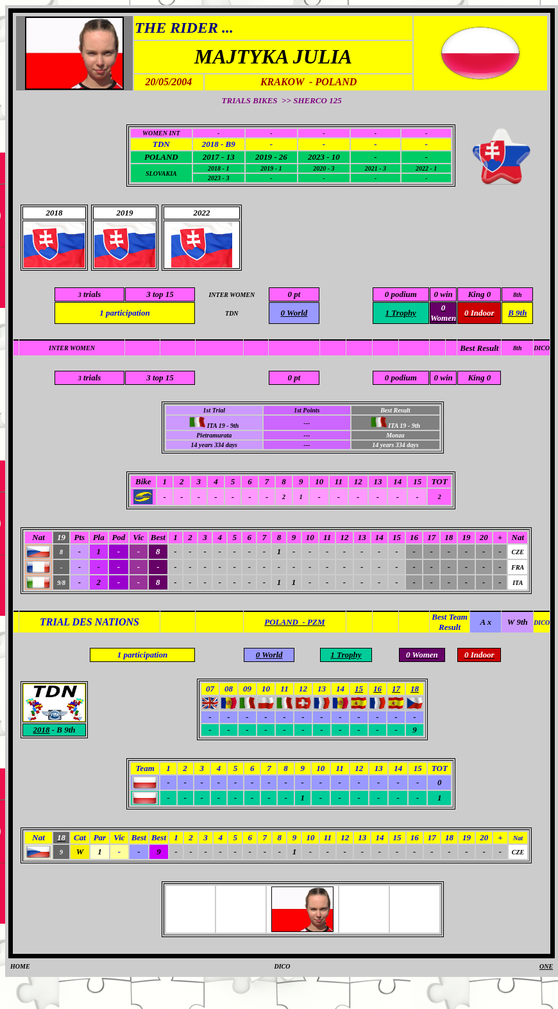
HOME (20, 966)
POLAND (161, 157)
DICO (542, 348)
